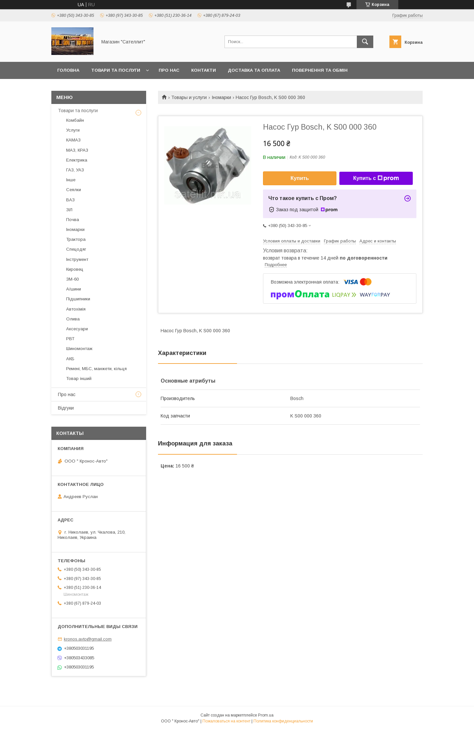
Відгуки (66, 408)
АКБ (70, 358)
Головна (68, 70)
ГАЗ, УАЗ (75, 169)
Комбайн (75, 120)
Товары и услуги (189, 97)
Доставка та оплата (254, 70)
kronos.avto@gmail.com (88, 639)
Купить (300, 178)
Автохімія (76, 309)
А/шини (73, 289)
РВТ (70, 338)
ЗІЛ (69, 209)
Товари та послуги (115, 70)
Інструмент (77, 259)
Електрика (76, 160)
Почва (72, 219)
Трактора (76, 239)
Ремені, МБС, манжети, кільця (96, 368)
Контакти (203, 70)
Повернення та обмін (320, 70)
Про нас (169, 70)
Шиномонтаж (79, 348)
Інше (70, 179)
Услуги (73, 130)
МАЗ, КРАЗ (77, 150)
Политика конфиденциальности (283, 721)
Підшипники (78, 298)
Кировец (74, 269)
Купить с (376, 178)
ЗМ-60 (72, 279)
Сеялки (73, 189)
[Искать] (365, 42)
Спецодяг (76, 249)
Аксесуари (77, 328)
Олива (73, 318)
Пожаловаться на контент (226, 721)
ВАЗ (70, 199)
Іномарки (221, 97)
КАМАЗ (73, 140)
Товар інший (79, 378)
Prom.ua (266, 715)
